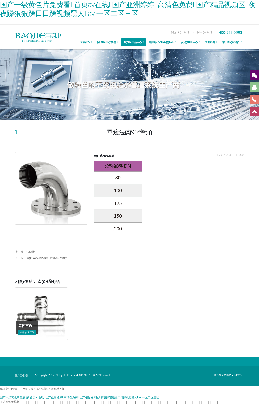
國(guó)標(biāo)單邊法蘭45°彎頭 (46, 258)
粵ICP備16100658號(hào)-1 (94, 375)
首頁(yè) (85, 42)
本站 (241, 155)
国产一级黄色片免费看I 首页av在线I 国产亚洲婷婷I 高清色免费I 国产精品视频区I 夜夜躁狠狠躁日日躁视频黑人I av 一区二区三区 (79, 397)
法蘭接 (30, 252)
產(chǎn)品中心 (132, 42)
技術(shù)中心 (189, 42)
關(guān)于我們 (179, 32)
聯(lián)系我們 (202, 32)
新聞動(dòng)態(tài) (161, 42)
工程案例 (210, 42)
